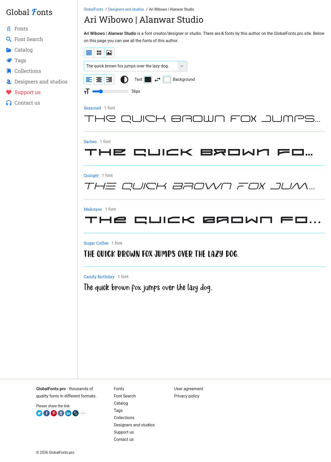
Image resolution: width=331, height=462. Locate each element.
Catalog (121, 403)
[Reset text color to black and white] (124, 79)
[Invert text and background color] (157, 79)
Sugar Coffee (96, 243)
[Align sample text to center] (99, 79)
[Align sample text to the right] (109, 79)
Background (179, 79)
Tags (118, 410)
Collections (124, 417)
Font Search (125, 396)
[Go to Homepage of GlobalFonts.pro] (94, 9)
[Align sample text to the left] (89, 79)
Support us (124, 432)
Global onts (29, 12)
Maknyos (93, 209)
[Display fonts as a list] (89, 53)
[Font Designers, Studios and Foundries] (126, 9)
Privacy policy (186, 396)
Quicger (91, 175)
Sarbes (90, 141)
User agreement (188, 388)
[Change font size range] (110, 91)
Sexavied (92, 108)
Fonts (119, 388)
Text (143, 79)
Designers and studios (134, 424)
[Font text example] (130, 66)
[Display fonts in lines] (99, 53)
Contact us (124, 439)
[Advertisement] (204, 336)
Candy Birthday (99, 276)
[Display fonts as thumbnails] (109, 53)
